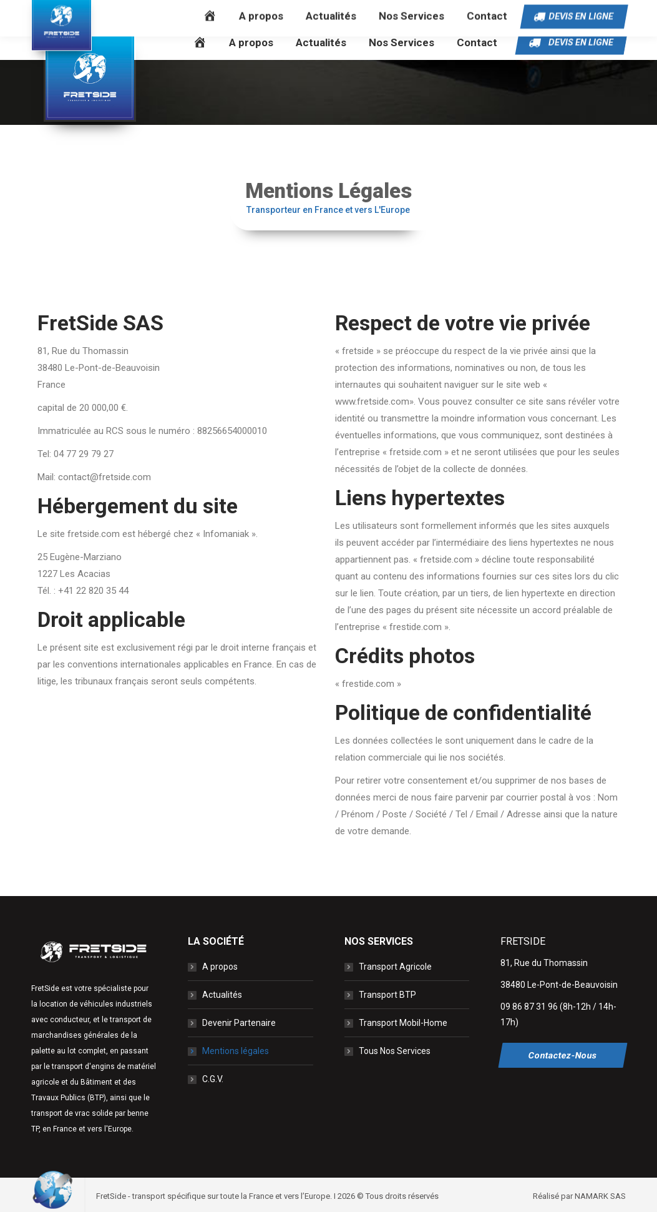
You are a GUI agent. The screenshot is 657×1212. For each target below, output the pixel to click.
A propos (220, 967)
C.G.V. (212, 1079)
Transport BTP (387, 995)
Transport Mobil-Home (403, 1023)
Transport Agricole (395, 967)
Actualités (222, 995)
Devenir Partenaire (239, 1023)
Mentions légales (235, 1051)
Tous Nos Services (395, 1051)
